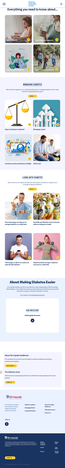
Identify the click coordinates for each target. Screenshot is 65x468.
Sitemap (42, 451)
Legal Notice (56, 448)
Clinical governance (50, 410)
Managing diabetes (30, 408)
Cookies (42, 447)
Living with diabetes (30, 411)
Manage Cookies (57, 452)
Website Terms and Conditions (42, 443)
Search (61, 4)
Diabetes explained (30, 405)
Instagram (7, 424)
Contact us (48, 413)
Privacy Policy (56, 442)
